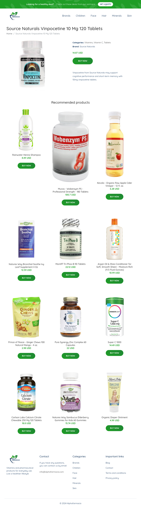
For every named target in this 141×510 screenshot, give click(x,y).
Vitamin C (98, 44)
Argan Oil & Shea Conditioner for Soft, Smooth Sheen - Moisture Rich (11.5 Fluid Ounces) (114, 269)
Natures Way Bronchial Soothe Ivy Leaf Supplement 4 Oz (26, 267)
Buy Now (82, 63)
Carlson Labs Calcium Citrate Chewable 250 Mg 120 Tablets (26, 421)
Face (93, 16)
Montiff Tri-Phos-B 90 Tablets (70, 266)
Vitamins (89, 44)
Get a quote (105, 4)
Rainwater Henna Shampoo (26, 156)
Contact (109, 469)
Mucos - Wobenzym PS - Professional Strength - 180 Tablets (70, 192)
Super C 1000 (114, 344)
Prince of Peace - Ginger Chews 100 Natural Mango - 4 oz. (26, 345)
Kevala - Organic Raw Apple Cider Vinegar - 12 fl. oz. (114, 186)
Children (80, 16)
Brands (66, 16)
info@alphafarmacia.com (52, 473)
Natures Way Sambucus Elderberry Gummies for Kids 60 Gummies (70, 421)
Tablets (107, 44)
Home (9, 35)
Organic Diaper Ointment (115, 419)
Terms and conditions (116, 475)
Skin (129, 16)
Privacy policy (112, 480)
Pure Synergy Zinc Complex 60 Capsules (70, 345)
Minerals (117, 16)
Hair (104, 16)
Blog (108, 464)
